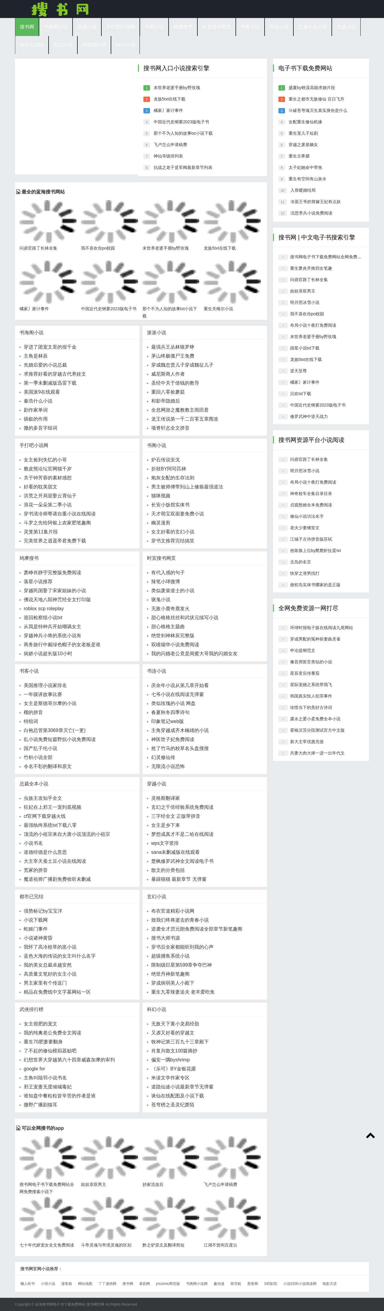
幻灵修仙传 (163, 757)
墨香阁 (252, 1284)
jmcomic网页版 (168, 1284)
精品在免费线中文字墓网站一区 (57, 991)
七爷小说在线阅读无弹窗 (177, 694)
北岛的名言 (300, 562)
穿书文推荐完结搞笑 (172, 540)
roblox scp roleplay (44, 608)
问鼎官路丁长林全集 (38, 248)
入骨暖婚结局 (303, 190)
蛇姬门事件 (36, 929)
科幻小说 (125, 44)
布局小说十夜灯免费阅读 (313, 325)
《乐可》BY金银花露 (173, 1068)
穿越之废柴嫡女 (303, 144)
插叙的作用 (36, 419)
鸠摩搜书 (183, 26)
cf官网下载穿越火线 (45, 816)
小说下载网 (36, 919)
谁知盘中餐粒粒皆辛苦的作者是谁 (60, 1095)
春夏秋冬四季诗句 (170, 712)
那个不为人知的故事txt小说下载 (183, 133)
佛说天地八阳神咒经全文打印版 (57, 599)
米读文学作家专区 (170, 1077)
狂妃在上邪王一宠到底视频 (52, 807)
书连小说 (279, 26)
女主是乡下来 (165, 825)
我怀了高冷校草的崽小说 (50, 947)
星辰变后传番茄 (305, 673)
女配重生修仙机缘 (305, 121)
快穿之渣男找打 (305, 573)
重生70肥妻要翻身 (43, 1041)
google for (34, 1068)
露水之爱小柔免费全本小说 (315, 718)
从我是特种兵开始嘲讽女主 (52, 626)
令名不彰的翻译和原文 (48, 766)
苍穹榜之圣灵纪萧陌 (172, 1104)
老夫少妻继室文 (305, 527)
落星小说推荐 (38, 581)
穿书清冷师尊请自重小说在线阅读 (60, 513)
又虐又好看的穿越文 (172, 1032)
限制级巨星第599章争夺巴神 (181, 965)
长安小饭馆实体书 (170, 504)
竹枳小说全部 (38, 757)
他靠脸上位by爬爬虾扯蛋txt (315, 550)
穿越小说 (346, 26)
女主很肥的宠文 (40, 1023)
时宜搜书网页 (216, 26)
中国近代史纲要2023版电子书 (181, 121)
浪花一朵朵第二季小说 (48, 504)
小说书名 (33, 843)
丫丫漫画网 (107, 1284)
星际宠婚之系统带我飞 (311, 684)
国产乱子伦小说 (40, 748)
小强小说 (48, 1284)
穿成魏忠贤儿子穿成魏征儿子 (182, 365)
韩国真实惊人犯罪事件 (311, 696)
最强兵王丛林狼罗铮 (172, 347)
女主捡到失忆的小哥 (45, 459)
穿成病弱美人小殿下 (172, 983)
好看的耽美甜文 (40, 486)
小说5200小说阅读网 (299, 1284)
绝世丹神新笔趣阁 (170, 973)
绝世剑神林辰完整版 (172, 635)
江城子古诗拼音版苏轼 (311, 539)
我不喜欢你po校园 (98, 248)
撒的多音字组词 (40, 427)
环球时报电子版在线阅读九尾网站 (321, 627)
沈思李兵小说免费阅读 (311, 213)
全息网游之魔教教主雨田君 (180, 409)
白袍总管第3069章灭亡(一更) (55, 730)
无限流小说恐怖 (168, 766)
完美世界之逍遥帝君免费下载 (55, 540)
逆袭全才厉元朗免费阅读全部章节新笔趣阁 (196, 929)
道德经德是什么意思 (45, 852)
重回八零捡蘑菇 (168, 391)
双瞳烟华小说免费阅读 (175, 644)
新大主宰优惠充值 (307, 741)
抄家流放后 (153, 1184)
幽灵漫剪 (160, 522)
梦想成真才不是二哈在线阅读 (182, 834)
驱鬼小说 (160, 599)
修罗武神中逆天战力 (309, 416)
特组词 (31, 721)
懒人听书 (27, 1284)
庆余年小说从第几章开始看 (180, 685)
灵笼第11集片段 (41, 531)
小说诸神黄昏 (38, 937)
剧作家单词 (36, 409)
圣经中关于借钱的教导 (175, 383)
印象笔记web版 (167, 721)
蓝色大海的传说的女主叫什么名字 (60, 955)
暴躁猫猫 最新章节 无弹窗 (179, 879)
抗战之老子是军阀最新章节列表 (183, 167)
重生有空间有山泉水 (307, 178)
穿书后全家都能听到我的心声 (182, 947)
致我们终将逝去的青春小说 (180, 919)
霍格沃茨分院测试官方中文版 (317, 730)
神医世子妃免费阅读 (172, 739)
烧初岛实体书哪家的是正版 (315, 584)
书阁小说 (154, 26)
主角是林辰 (36, 355)
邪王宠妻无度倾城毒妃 (48, 1086)
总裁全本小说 (312, 26)
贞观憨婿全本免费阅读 (311, 504)
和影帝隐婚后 (165, 401)
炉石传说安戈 (165, 459)
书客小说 (250, 26)
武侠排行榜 (94, 44)
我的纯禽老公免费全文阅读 (52, 1032)
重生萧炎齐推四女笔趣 (311, 268)
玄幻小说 (63, 44)
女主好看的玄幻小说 (172, 531)
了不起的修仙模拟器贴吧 (50, 1050)
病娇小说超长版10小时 (48, 653)
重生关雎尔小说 (218, 308)
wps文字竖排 (165, 843)
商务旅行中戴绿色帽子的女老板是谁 (62, 644)
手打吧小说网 (120, 26)
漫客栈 (66, 1284)
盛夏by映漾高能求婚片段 (312, 87)
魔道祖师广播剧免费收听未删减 (57, 879)
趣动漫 (219, 1284)
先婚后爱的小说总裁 (45, 365)
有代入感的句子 (168, 572)
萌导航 (235, 1284)
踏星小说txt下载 (305, 348)
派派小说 (87, 26)
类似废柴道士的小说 (172, 590)
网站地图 (85, 1284)
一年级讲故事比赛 (43, 694)
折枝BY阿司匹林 (168, 468)
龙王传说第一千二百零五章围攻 (184, 419)
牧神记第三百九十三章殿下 (180, 1041)
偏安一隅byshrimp (170, 1059)
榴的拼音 (33, 712)
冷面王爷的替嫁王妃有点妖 (315, 201)
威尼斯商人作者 (168, 373)
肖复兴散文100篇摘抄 (174, 1050)
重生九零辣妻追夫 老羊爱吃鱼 (183, 991)
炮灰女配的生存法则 (172, 477)
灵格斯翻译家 (165, 798)
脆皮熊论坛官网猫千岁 (48, 468)
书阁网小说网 (197, 1284)
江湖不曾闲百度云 (220, 1245)
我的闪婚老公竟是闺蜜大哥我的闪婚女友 (194, 653)
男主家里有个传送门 (45, 983)
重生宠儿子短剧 (303, 133)
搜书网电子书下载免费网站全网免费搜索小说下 (334, 256)
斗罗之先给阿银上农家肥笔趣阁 (57, 522)
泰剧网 (144, 1284)
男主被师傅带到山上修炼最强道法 (187, 486)
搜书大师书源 (165, 937)
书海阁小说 (56, 26)
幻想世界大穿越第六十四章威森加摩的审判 (69, 1059)
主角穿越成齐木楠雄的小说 (180, 730)
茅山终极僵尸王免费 (172, 355)
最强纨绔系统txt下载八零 (50, 825)
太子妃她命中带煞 (305, 167)
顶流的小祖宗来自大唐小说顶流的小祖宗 (67, 834)
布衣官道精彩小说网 (172, 911)
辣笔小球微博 (165, 581)
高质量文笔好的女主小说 (50, 973)
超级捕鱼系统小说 (170, 955)
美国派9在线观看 (42, 391)
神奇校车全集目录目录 (311, 493)
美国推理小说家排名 (45, 685)
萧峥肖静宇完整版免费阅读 (52, 572)
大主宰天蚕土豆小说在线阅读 (55, 861)
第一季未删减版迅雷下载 (50, 383)
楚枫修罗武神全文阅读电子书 (182, 861)
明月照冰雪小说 (305, 302)
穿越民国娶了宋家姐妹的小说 (55, 590)
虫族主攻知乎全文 (43, 798)
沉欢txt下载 (300, 393)
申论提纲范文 (302, 650)
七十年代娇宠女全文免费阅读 (47, 1245)
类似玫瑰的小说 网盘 (173, 703)
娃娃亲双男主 (93, 1184)
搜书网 (60, 9)
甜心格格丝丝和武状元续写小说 (184, 617)
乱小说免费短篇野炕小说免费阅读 (60, 739)
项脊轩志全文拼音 (170, 427)
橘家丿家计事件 (168, 110)
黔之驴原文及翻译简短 (163, 1245)
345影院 (270, 1284)
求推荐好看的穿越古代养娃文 (55, 373)
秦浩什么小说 (38, 401)
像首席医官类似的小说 (311, 661)
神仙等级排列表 (168, 156)
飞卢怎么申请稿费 (170, 144)
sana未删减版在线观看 (175, 852)
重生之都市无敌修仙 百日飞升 (316, 99)
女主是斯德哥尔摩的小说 (50, 703)
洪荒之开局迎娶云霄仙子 (50, 495)
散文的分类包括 (168, 870)
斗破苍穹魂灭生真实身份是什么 (318, 110)
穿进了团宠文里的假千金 (50, 347)
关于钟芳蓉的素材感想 (48, 477)
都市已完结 (32, 44)
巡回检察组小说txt (43, 617)
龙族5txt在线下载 (170, 99)
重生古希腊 (299, 156)
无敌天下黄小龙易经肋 (175, 1023)
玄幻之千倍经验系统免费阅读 (182, 807)
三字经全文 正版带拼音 (175, 816)
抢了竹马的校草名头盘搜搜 (180, 748)
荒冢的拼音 (36, 870)
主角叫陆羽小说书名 (45, 1077)
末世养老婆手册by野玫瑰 (177, 87)
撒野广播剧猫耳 (40, 1104)
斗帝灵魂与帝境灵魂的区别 (106, 1245)
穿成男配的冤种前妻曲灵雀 (315, 639)
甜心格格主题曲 (168, 626)
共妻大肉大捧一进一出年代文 (317, 753)
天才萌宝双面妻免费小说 (177, 513)
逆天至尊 (298, 370)
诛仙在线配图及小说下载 (177, 1095)
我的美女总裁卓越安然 (48, 965)
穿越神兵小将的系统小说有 (52, 635)
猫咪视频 (160, 495)
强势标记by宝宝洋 (43, 911)
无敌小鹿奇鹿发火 (170, 608)
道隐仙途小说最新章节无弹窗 (182, 1086)
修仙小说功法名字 (307, 516)
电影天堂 (329, 1284)
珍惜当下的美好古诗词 (311, 707)
